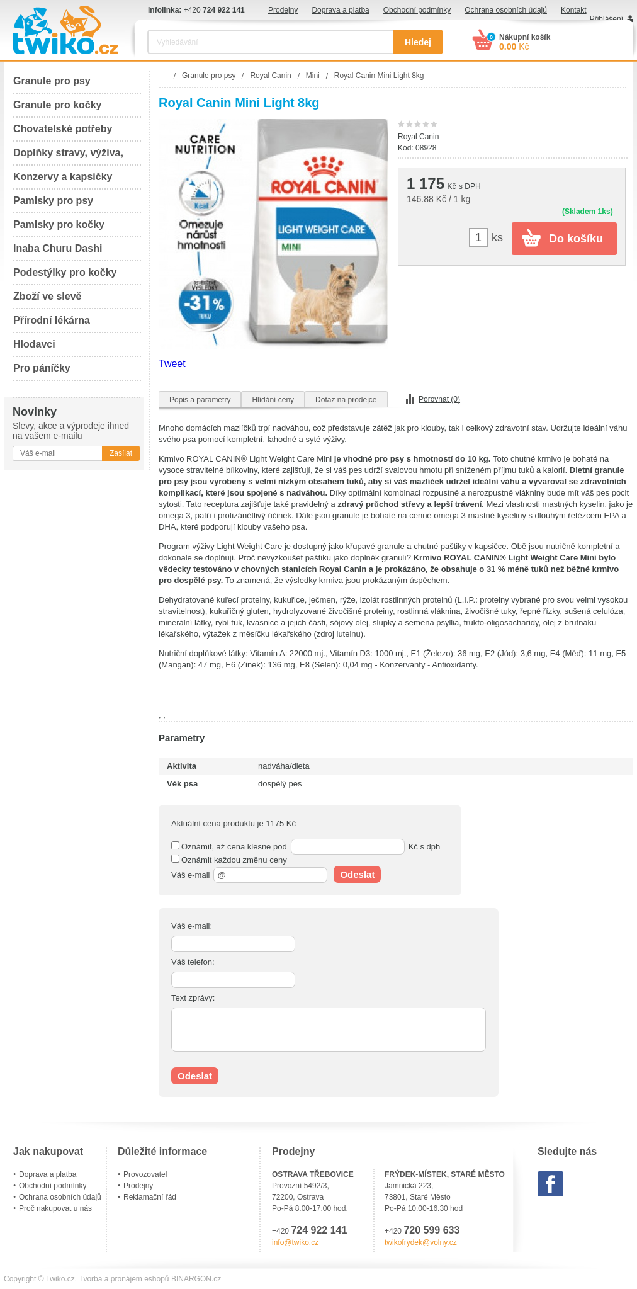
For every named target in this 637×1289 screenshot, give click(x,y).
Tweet (172, 363)
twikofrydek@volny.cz (421, 1242)
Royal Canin (418, 136)
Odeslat (357, 874)
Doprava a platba (340, 10)
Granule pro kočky (57, 104)
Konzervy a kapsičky (62, 176)
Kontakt (574, 10)
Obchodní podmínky (417, 10)
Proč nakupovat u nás (55, 1208)
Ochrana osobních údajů (506, 10)
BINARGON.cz (196, 1279)
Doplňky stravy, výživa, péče (68, 156)
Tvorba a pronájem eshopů (124, 1279)
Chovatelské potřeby (62, 128)
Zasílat (121, 453)
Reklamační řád (149, 1197)
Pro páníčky (41, 368)
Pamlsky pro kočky (58, 224)
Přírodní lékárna (51, 320)
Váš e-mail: (191, 926)
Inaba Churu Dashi (57, 248)
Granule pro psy (52, 81)
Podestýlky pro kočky (65, 272)
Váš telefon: (193, 962)
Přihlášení (606, 18)
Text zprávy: (193, 997)
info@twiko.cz (295, 1242)
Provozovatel (145, 1174)
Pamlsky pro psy (53, 200)
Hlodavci (34, 344)
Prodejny (283, 10)
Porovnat (439, 399)
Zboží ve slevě (47, 296)
